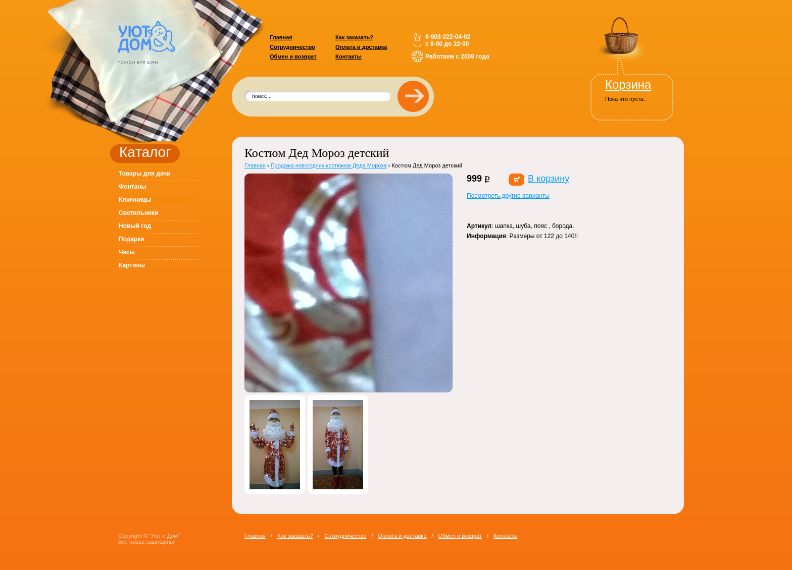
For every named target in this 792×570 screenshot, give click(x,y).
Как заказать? (354, 37)
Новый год (135, 226)
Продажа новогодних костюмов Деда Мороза (329, 165)
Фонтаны (132, 186)
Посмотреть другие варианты (508, 195)
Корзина (628, 84)
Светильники (139, 212)
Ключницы (135, 199)
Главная (281, 37)
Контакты (348, 56)
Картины (132, 265)
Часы (127, 252)
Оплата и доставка (361, 47)
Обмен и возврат (293, 56)
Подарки (131, 239)
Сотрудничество (292, 47)
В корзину (548, 179)
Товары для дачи (145, 173)
